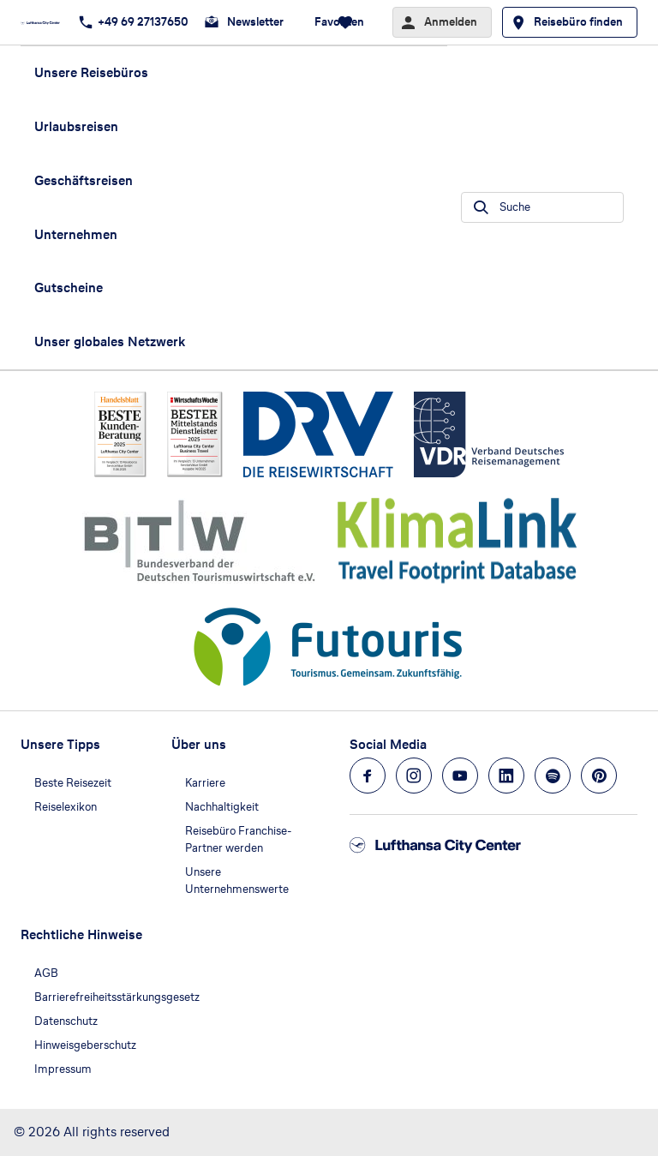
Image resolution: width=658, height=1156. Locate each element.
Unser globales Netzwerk (109, 341)
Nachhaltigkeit (222, 807)
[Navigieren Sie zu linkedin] (506, 776)
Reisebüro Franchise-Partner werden (238, 839)
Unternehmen (75, 234)
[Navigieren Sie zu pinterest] (599, 776)
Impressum (63, 1069)
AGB (46, 973)
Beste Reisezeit (72, 783)
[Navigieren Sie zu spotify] (553, 776)
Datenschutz (66, 1021)
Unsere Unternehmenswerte (237, 880)
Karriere (205, 783)
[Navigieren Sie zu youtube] (460, 776)
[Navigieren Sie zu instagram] (414, 776)
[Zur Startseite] (45, 22)
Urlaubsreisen (76, 126)
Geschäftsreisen (83, 180)
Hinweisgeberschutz (85, 1045)
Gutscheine (68, 287)
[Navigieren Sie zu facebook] (368, 776)
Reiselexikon (65, 807)
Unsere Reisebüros (91, 72)
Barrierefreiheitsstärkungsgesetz (117, 997)
